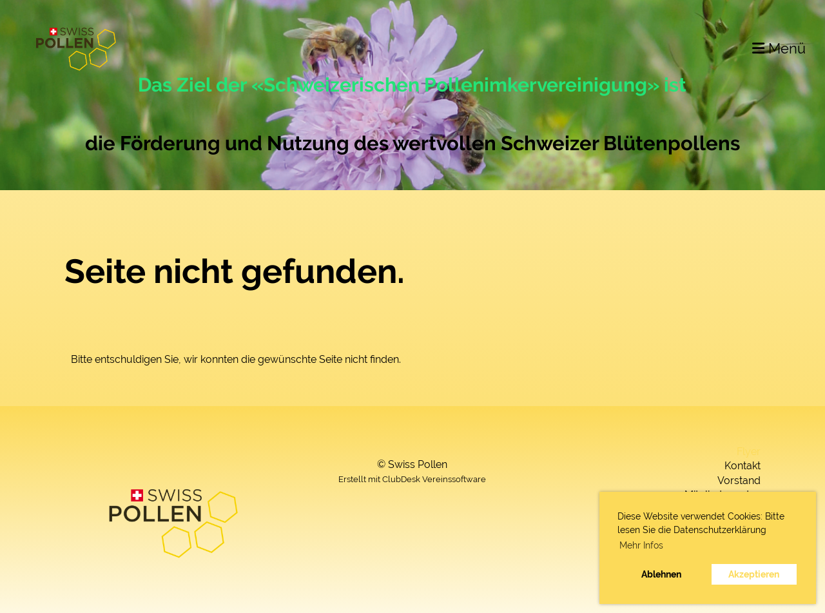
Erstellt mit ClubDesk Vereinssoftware (412, 479)
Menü (779, 48)
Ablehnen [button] (661, 574)
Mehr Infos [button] (641, 545)
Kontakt (742, 466)
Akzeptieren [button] (753, 574)
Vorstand (739, 480)
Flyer (749, 451)
